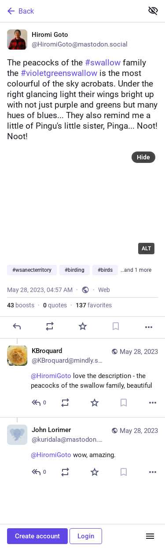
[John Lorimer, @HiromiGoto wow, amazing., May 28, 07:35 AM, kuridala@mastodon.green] (82, 452)
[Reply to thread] (39, 402)
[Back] (70, 11)
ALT (146, 248)
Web (104, 289)
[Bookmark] (115, 326)
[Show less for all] (153, 10)
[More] (148, 327)
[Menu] (150, 536)
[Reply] (16, 326)
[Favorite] (82, 326)
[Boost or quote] (49, 326)
